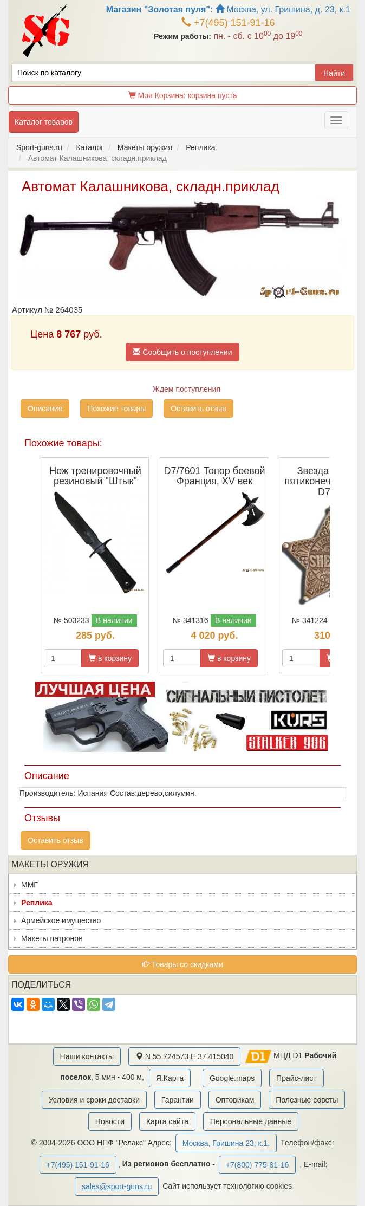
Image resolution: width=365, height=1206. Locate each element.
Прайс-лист (296, 1078)
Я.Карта (170, 1078)
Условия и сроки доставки (94, 1099)
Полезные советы (307, 1099)
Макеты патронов (52, 938)
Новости (110, 1121)
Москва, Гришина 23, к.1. (226, 1143)
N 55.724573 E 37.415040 (184, 1056)
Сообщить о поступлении (182, 352)
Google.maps (232, 1078)
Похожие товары (116, 408)
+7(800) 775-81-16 (257, 1164)
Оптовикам (235, 1099)
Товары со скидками (182, 964)
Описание (45, 408)
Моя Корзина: (182, 95)
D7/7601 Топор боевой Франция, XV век (214, 476)
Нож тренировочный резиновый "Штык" (95, 476)
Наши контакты (87, 1056)
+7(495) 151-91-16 (228, 22)
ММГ (29, 884)
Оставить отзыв (198, 408)
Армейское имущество (61, 920)
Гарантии (177, 1099)
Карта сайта (167, 1121)
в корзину (110, 658)
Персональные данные (250, 1121)
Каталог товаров (44, 122)
